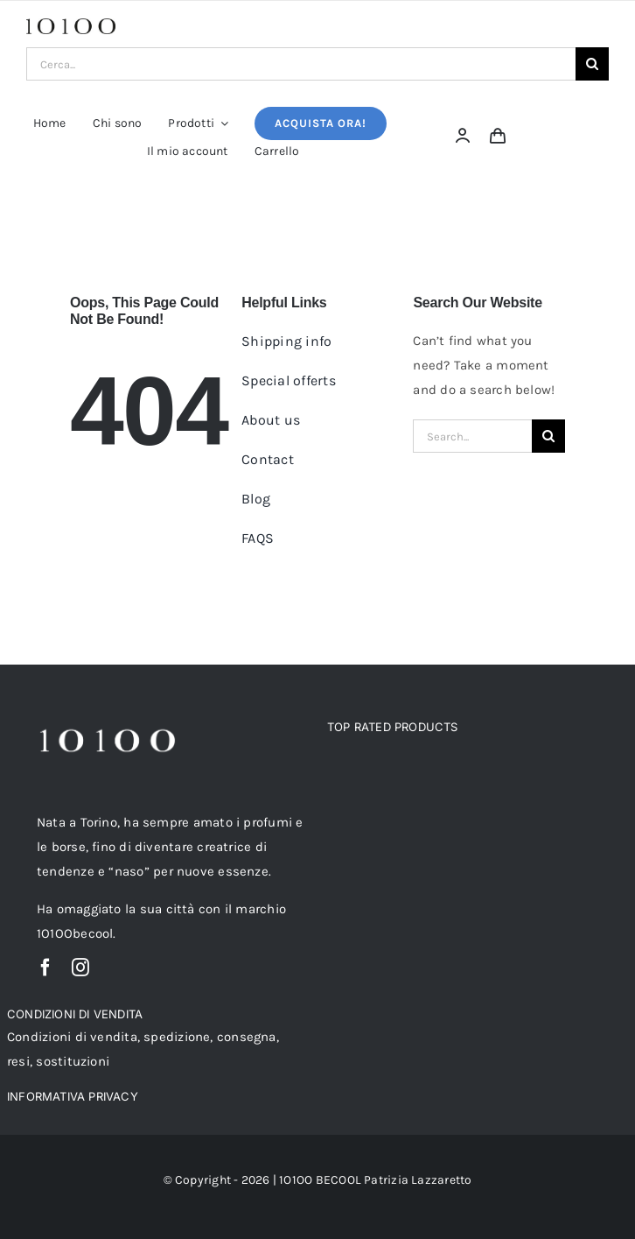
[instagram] (80, 967)
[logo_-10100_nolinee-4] (70, 24)
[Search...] (472, 436)
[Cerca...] (301, 64)
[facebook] (45, 967)
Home (230, 204)
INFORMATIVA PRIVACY (72, 1096)
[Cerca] (592, 64)
